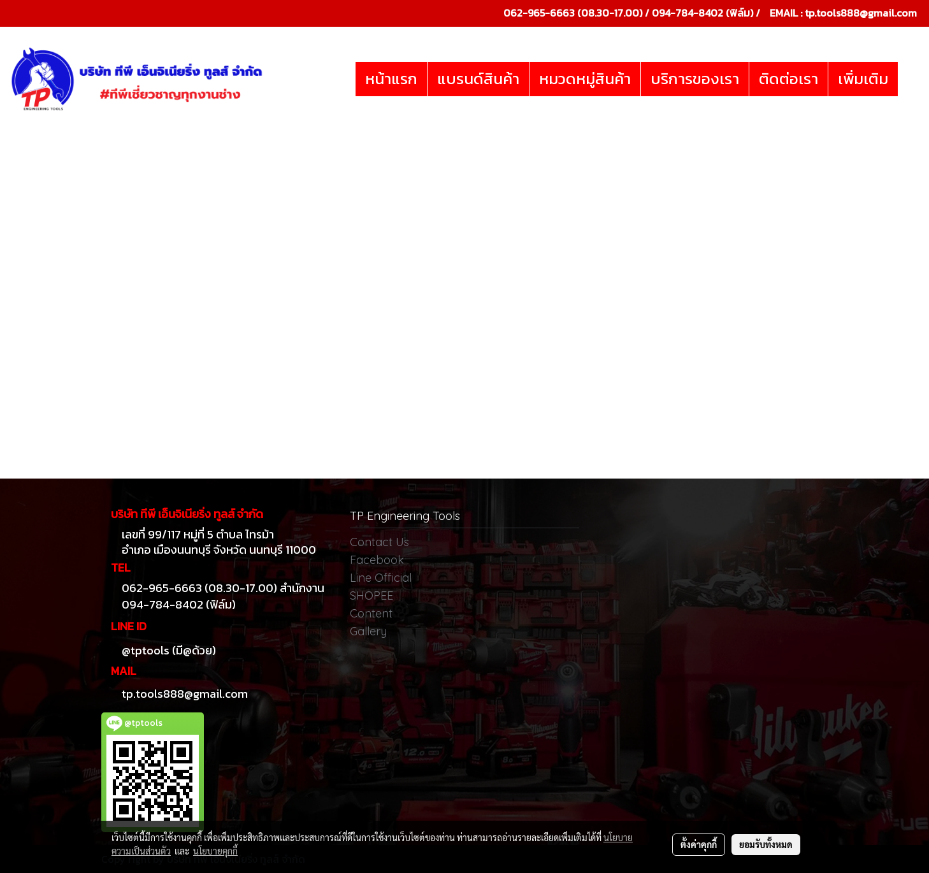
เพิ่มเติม (863, 79)
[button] (909, 79)
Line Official (381, 577)
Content (371, 613)
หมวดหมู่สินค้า (585, 79)
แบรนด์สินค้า (478, 79)
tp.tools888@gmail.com (861, 12)
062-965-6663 (539, 12)
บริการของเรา (695, 79)
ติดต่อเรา (788, 79)
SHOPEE (371, 595)
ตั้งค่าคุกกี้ (699, 844)
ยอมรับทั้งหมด (766, 844)
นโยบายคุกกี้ (215, 850)
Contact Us (379, 542)
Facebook (377, 559)
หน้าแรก (391, 79)
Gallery (368, 631)
